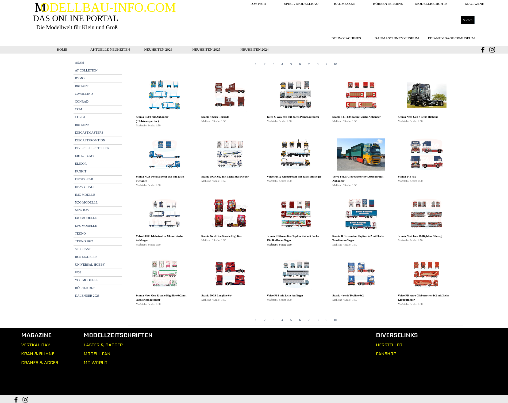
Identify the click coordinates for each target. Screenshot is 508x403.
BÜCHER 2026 (85, 288)
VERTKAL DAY (35, 345)
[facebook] (483, 49)
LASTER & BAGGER (103, 345)
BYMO (79, 78)
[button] (164, 95)
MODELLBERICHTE (431, 4)
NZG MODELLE (86, 202)
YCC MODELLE (86, 280)
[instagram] (492, 49)
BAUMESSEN (345, 4)
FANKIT (80, 171)
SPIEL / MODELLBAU (301, 4)
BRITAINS (82, 86)
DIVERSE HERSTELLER (92, 148)
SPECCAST (83, 249)
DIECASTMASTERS (89, 132)
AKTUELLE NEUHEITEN (110, 49)
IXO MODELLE (86, 218)
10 (335, 64)
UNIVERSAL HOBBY (90, 264)
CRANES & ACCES (39, 362)
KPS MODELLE (86, 226)
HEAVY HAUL (85, 187)
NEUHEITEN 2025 (206, 49)
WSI (78, 272)
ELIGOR (81, 163)
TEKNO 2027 (84, 241)
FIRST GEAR (84, 179)
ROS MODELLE (86, 257)
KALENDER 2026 (87, 295)
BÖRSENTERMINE (388, 4)
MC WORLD (95, 362)
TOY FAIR (258, 4)
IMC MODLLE (85, 195)
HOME (62, 49)
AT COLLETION (86, 70)
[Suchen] (412, 20)
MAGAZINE (474, 4)
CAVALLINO (84, 94)
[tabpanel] (295, 192)
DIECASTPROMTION (90, 140)
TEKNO (80, 233)
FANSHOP (386, 354)
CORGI (80, 117)
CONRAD (81, 101)
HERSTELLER (389, 345)
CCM (78, 109)
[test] (397, 38)
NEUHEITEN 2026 (158, 49)
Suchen (467, 20)
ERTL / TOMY (84, 156)
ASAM (79, 63)
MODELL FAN (97, 354)
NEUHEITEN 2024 (254, 49)
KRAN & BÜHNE (37, 354)
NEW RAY (82, 210)
